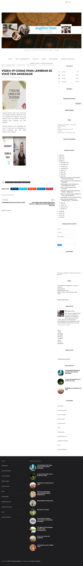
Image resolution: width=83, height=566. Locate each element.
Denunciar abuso (63, 300)
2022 (60, 157)
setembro (64, 168)
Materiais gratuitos (68, 59)
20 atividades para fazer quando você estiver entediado (72, 372)
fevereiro (63, 207)
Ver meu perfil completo (63, 325)
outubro (63, 166)
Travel (59, 332)
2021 (60, 159)
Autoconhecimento (10, 65)
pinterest (68, 78)
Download (60, 343)
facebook (68, 71)
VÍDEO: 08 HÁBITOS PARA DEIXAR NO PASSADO (70, 181)
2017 (60, 215)
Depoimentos (53, 59)
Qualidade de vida (21, 65)
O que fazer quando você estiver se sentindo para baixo (45, 520)
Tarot (58, 445)
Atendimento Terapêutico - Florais (67, 285)
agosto (63, 170)
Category (60, 335)
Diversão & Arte (61, 423)
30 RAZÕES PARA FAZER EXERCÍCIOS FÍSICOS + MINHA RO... (70, 191)
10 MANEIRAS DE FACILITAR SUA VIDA (70, 197)
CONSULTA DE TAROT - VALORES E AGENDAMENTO (67, 125)
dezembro (64, 162)
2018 (60, 213)
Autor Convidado (61, 414)
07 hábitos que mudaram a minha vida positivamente (45, 529)
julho (62, 172)
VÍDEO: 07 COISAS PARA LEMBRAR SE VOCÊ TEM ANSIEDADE (70, 194)
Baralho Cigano (61, 419)
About (59, 340)
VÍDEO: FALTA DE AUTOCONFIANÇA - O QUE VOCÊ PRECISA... (70, 178)
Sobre (44, 59)
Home (10, 59)
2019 (60, 211)
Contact (59, 342)
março (63, 205)
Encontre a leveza (43, 509)
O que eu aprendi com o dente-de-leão (73, 380)
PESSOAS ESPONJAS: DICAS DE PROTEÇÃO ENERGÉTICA (43, 493)
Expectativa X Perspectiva (45, 500)
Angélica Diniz (70, 311)
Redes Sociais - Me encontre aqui (41, 63)
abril (62, 203)
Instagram (68, 81)
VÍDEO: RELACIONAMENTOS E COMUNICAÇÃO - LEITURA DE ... (69, 199)
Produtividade (60, 432)
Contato (36, 59)
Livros (58, 427)
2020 (60, 161)
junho (62, 174)
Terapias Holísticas (31, 65)
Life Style (60, 333)
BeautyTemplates (16, 561)
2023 (60, 155)
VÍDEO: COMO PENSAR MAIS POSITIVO (68, 188)
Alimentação (60, 406)
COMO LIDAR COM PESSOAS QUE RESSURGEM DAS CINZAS (69, 184)
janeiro (63, 208)
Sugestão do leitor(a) (62, 440)
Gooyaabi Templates (34, 561)
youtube (68, 75)
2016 (60, 217)
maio (62, 176)
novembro (64, 164)
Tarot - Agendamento (22, 59)
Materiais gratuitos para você (65, 129)
